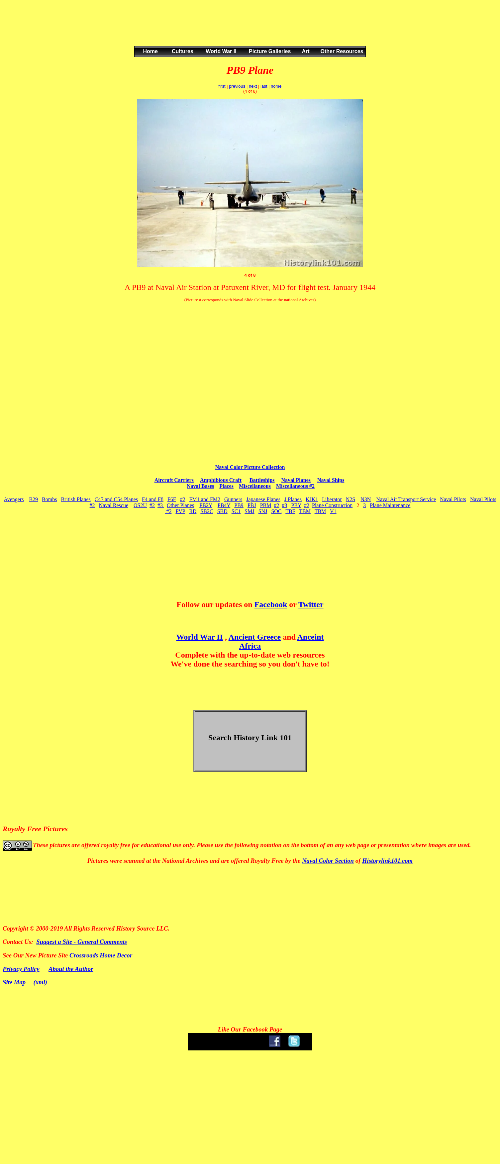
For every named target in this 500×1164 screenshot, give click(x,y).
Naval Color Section (328, 860)
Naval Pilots (453, 499)
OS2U (140, 505)
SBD (222, 511)
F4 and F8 (152, 499)
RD (192, 511)
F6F (171, 499)
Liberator (332, 499)
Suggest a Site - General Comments (81, 941)
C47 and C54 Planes (116, 499)
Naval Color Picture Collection (250, 467)
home (276, 86)
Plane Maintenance (390, 505)
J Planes (293, 499)
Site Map (14, 982)
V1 (333, 511)
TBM (305, 511)
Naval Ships (330, 480)
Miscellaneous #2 (295, 486)
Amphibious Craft (221, 480)
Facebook (270, 604)
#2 (182, 499)
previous (237, 86)
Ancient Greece (255, 637)
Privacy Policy (21, 968)
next (253, 86)
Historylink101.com (387, 860)
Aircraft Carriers (174, 480)
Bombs (49, 499)
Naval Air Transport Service (406, 499)
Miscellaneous (255, 486)
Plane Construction (332, 505)
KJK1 (312, 499)
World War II (199, 637)
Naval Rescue (113, 505)
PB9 (239, 505)
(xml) (41, 982)
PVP (180, 511)
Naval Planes (296, 480)
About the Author (71, 968)
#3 (160, 505)
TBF (290, 511)
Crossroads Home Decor (100, 955)
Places (226, 486)
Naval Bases (200, 486)
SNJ (262, 511)
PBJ (252, 505)
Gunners (233, 499)
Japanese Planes (263, 499)
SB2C (206, 511)
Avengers (14, 499)
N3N (365, 499)
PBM (265, 505)
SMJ (249, 511)
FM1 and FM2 (204, 499)
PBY (296, 505)
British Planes (75, 499)
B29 (33, 499)
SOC (276, 511)
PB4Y (224, 505)
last (263, 86)
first (222, 86)
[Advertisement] (249, 30)
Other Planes (180, 505)
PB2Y (205, 505)
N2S (350, 499)
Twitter (311, 604)
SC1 (236, 511)
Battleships (262, 480)
